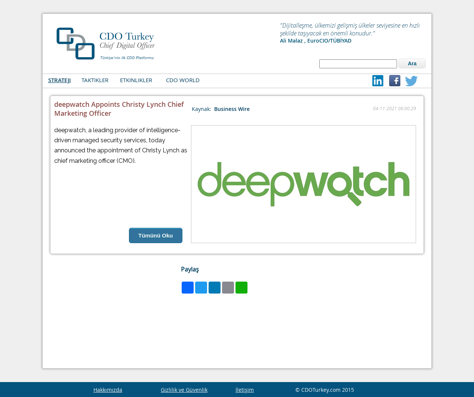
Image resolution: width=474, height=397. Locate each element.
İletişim (245, 389)
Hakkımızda (107, 389)
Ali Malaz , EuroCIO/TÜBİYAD (315, 40)
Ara (412, 63)
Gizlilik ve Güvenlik (184, 389)
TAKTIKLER (94, 80)
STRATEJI (59, 80)
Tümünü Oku (155, 235)
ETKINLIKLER (136, 80)
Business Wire (232, 108)
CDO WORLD (183, 80)
